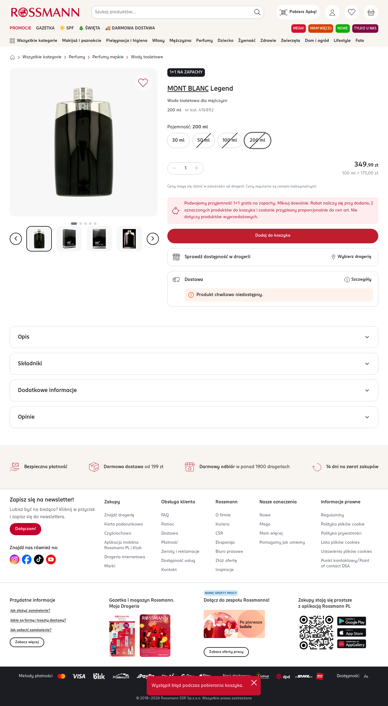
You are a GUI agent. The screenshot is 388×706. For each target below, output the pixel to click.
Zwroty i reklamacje (180, 552)
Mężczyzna (180, 41)
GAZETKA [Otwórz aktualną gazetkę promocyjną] (45, 28)
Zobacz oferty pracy (226, 652)
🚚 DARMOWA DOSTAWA (130, 28)
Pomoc (167, 524)
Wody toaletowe (147, 57)
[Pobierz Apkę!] (298, 12)
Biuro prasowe (229, 552)
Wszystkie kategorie (33, 41)
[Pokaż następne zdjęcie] (153, 239)
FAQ (165, 515)
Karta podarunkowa (123, 524)
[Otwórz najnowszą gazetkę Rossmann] (122, 635)
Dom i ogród (317, 41)
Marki (109, 566)
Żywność (247, 41)
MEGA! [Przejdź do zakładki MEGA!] (298, 28)
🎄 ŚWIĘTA (89, 28)
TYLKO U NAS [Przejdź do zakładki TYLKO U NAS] (365, 28)
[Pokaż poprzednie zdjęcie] (16, 239)
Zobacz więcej (27, 642)
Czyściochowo (117, 533)
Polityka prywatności (341, 533)
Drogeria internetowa (124, 557)
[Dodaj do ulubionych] (143, 82)
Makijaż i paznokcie (81, 41)
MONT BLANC (188, 89)
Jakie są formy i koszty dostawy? (38, 620)
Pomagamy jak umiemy (282, 543)
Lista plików (340, 543)
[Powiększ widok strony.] (366, 676)
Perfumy (204, 41)
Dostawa (169, 533)
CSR (219, 533)
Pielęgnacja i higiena (126, 41)
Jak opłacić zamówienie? (31, 630)
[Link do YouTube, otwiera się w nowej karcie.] (51, 559)
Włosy (158, 41)
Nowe (265, 515)
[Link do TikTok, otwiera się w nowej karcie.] (39, 559)
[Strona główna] (12, 57)
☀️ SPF (66, 28)
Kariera (222, 524)
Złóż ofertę (226, 561)
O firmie (223, 515)
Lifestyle (342, 41)
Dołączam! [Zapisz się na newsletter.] (25, 529)
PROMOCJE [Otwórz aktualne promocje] (20, 28)
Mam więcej (271, 533)
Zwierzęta (290, 41)
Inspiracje (225, 570)
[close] (254, 682)
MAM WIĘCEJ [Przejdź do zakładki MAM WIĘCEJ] (320, 28)
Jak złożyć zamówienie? (30, 611)
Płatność (169, 543)
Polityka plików (343, 524)
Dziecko (225, 41)
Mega (264, 524)
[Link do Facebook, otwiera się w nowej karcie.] (27, 559)
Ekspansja (225, 543)
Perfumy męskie (108, 57)
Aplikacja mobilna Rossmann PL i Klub (123, 545)
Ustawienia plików (346, 552)
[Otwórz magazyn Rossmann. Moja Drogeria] (155, 635)
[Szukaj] (257, 12)
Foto (360, 41)
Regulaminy (332, 515)
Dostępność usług (178, 561)
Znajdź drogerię (119, 515)
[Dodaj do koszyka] (272, 236)
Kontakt (169, 570)
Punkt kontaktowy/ (345, 563)
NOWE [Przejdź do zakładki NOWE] (342, 28)
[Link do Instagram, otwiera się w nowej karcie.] (14, 559)
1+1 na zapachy (186, 72)
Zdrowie (268, 41)
